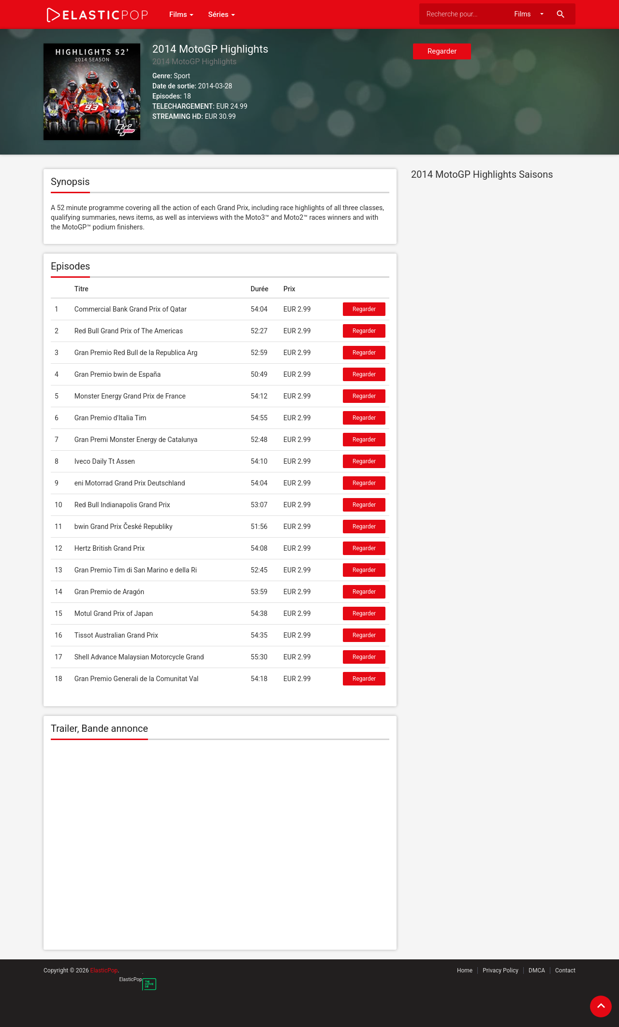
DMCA (537, 970)
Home (464, 970)
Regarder (442, 51)
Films (181, 14)
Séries (221, 14)
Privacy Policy (500, 970)
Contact (565, 970)
